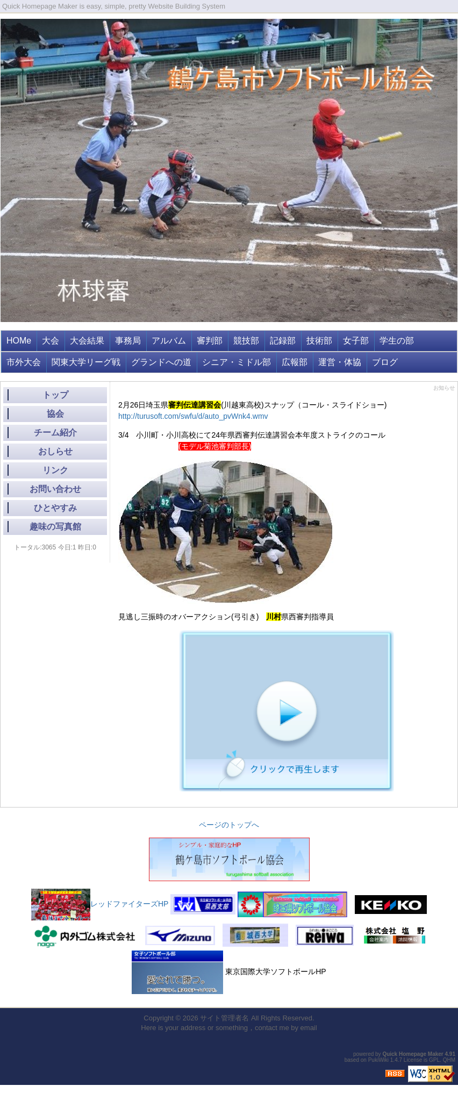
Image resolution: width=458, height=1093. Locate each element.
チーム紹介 (55, 432)
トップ (55, 394)
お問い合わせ (55, 489)
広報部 (294, 362)
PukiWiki (378, 1060)
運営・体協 (339, 362)
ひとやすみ (55, 507)
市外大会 (23, 362)
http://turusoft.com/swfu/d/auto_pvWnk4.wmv (193, 416)
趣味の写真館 (55, 526)
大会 (50, 340)
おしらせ (55, 451)
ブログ (385, 362)
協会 (55, 413)
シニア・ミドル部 (236, 362)
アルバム (169, 340)
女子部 (356, 340)
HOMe (18, 340)
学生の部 (397, 340)
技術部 (319, 340)
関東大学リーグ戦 (86, 362)
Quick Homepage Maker (412, 1054)
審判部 (210, 340)
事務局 (128, 340)
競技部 (246, 340)
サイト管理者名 (224, 1018)
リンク (55, 470)
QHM (449, 1060)
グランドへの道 (161, 362)
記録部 (283, 340)
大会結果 (87, 340)
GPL (434, 1060)
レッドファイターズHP (99, 903)
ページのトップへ (229, 824)
